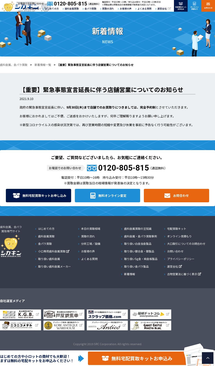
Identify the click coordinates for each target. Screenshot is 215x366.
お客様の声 (126, 8)
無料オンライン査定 (112, 195)
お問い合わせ (175, 251)
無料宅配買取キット (44, 195)
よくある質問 (144, 8)
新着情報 (129, 274)
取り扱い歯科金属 (49, 259)
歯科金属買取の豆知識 (137, 229)
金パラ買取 (90, 8)
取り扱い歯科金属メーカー (54, 266)
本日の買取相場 (30, 8)
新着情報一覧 (43, 65)
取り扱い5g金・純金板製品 (141, 259)
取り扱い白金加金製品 (137, 244)
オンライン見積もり (179, 236)
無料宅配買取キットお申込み (141, 358)
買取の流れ (108, 8)
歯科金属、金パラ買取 (13, 65)
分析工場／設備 (90, 244)
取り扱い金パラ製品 (136, 266)
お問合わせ (181, 195)
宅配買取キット (176, 229)
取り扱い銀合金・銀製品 (139, 251)
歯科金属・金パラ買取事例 (140, 236)
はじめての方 (52, 8)
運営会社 (162, 8)
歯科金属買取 (72, 8)
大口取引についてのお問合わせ (186, 244)
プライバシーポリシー (180, 259)
